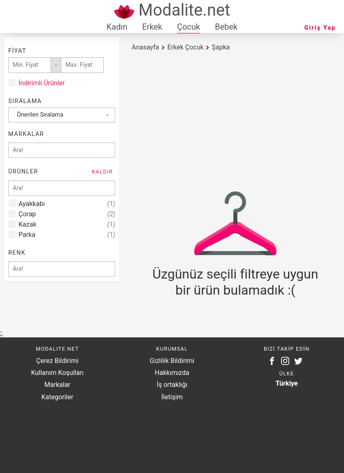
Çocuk (188, 27)
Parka (67, 235)
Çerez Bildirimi (57, 361)
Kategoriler (57, 397)
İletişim (172, 397)
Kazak (67, 224)
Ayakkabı (67, 204)
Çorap (67, 214)
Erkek (152, 27)
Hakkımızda (172, 373)
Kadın (117, 27)
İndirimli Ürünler (42, 83)
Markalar (57, 385)
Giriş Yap (320, 27)
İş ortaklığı (172, 385)
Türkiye (287, 383)
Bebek (226, 27)
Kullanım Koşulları (57, 373)
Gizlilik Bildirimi (172, 361)
